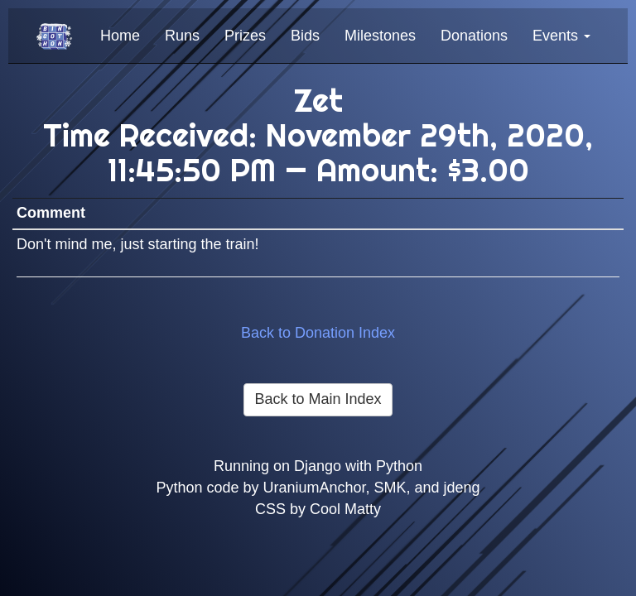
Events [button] (561, 35)
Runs (182, 35)
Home (120, 35)
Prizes (245, 35)
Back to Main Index (317, 399)
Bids (305, 35)
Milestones (380, 35)
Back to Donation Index (318, 332)
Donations (474, 35)
